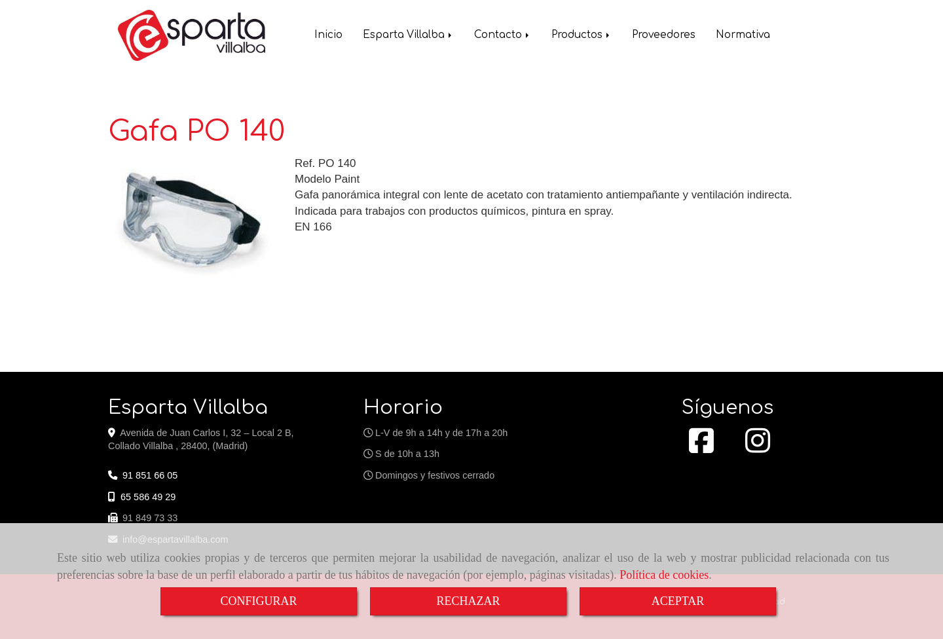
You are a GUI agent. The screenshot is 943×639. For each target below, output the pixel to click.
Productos (581, 36)
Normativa (743, 36)
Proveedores (663, 36)
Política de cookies (664, 574)
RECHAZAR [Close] (468, 601)
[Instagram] (757, 448)
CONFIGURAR (258, 601)
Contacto (502, 36)
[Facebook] (701, 448)
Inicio (328, 36)
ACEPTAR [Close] (678, 601)
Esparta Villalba (408, 36)
